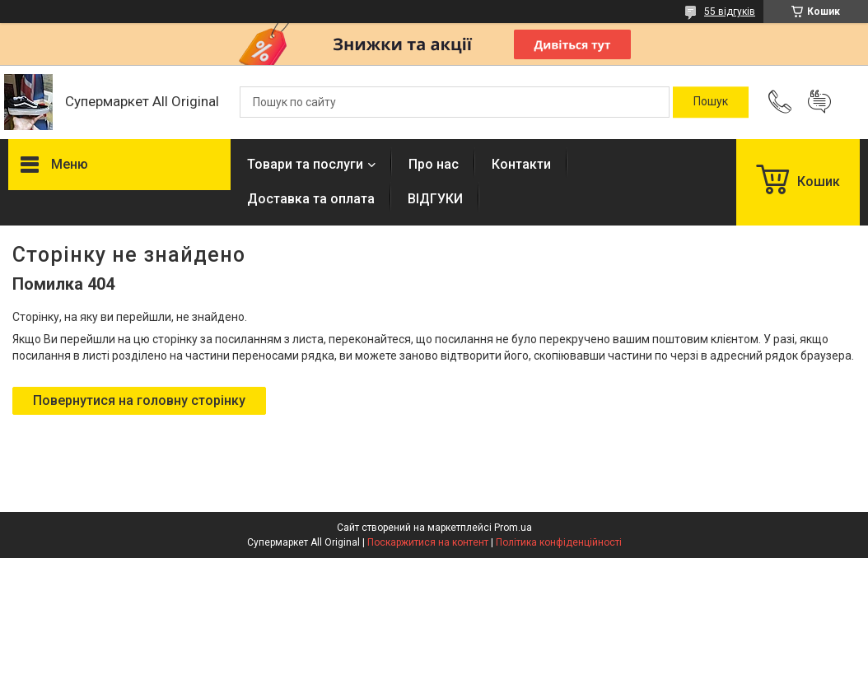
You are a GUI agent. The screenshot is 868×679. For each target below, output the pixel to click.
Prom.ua (513, 527)
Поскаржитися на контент (427, 542)
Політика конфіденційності (559, 542)
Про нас (433, 164)
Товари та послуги (305, 164)
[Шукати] (711, 102)
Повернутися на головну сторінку (139, 400)
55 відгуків (729, 11)
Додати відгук (819, 102)
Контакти (521, 164)
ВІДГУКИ (435, 199)
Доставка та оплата (311, 199)
